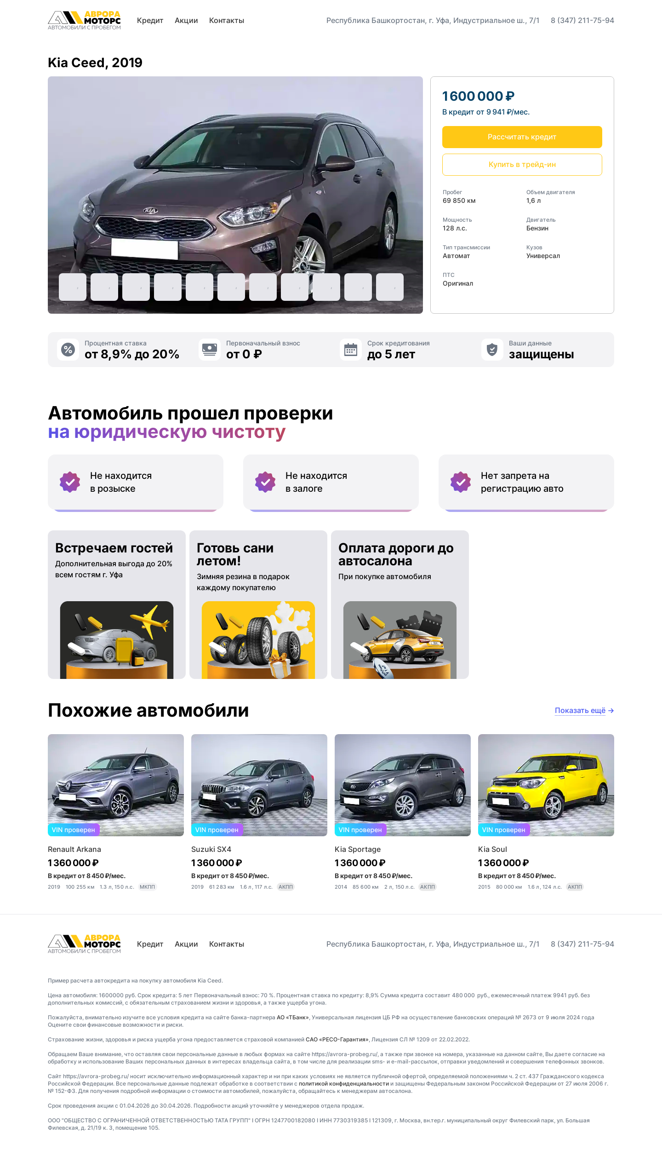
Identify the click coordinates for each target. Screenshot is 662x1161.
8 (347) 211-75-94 (582, 20)
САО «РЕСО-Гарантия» (337, 1039)
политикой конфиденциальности (344, 1083)
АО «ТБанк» (293, 1017)
